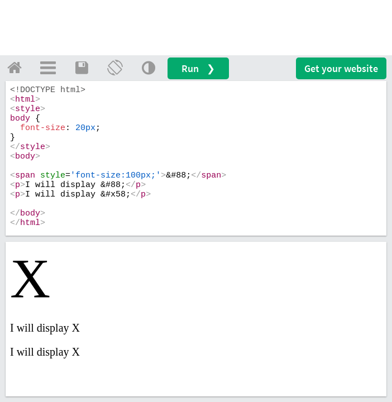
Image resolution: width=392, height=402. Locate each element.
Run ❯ (198, 68)
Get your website (341, 68)
